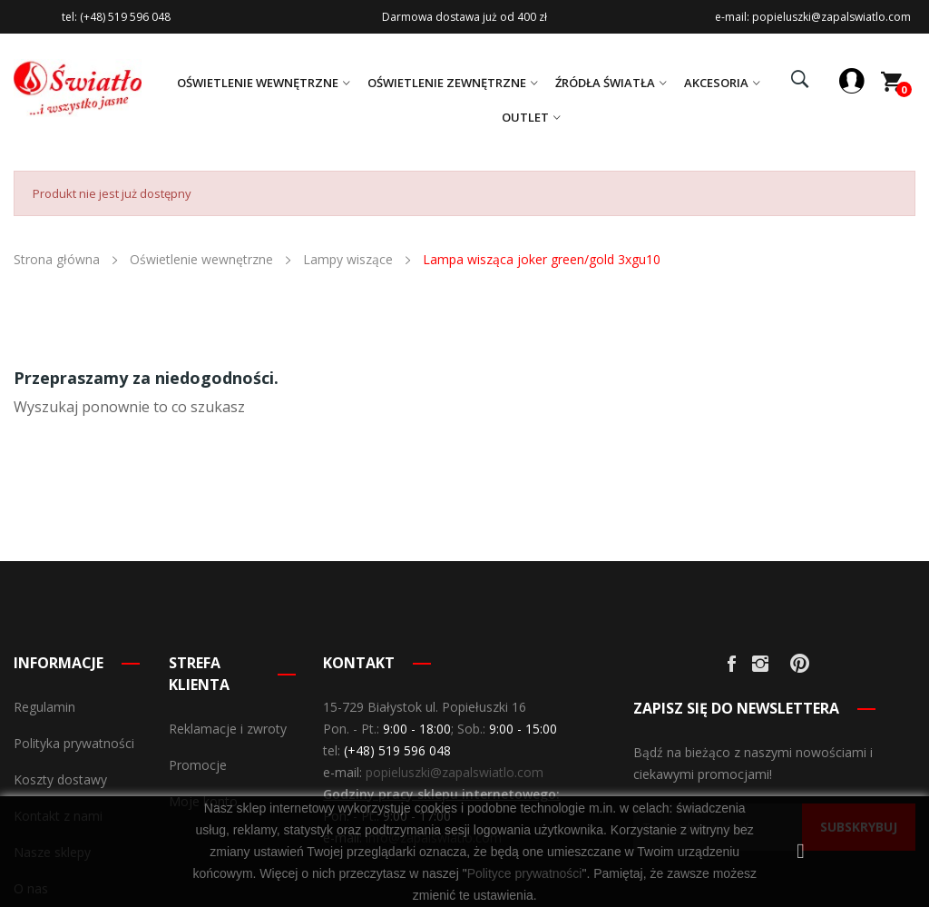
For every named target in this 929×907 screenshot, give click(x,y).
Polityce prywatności (524, 873)
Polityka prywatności (74, 743)
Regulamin (44, 706)
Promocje (198, 765)
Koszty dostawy (60, 779)
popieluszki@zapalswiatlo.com (454, 772)
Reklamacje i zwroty (228, 728)
